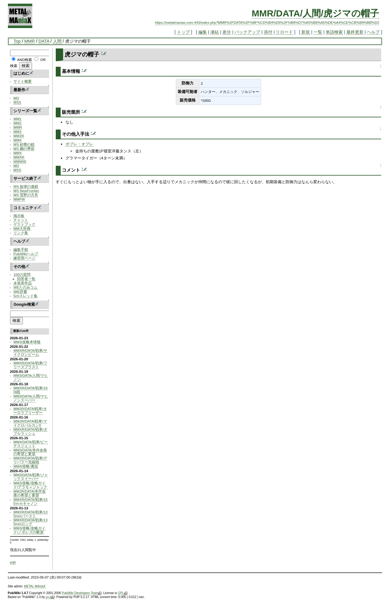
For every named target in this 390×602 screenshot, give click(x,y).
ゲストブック (24, 224)
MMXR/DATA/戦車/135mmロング (30, 522)
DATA (43, 41)
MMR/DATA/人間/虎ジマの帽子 (315, 13)
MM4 (17, 140)
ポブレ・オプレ (79, 144)
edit (13, 562)
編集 (202, 32)
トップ (183, 32)
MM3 (17, 132)
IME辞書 (20, 292)
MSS (17, 102)
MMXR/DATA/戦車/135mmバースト (30, 514)
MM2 (17, 123)
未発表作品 (22, 283)
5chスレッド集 (25, 296)
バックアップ (247, 32)
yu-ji (50, 597)
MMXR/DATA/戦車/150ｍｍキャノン (30, 501)
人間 (57, 41)
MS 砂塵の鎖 (23, 144)
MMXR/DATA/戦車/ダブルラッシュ (30, 431)
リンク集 (20, 233)
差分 (226, 32)
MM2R (18, 136)
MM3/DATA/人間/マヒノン (30, 377)
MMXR (18, 157)
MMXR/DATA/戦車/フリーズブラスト (30, 365)
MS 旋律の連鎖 (25, 186)
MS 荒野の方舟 (25, 195)
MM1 (17, 119)
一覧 (318, 32)
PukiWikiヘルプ (25, 254)
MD (16, 98)
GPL (122, 593)
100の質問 (21, 274)
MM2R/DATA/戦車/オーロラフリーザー (30, 411)
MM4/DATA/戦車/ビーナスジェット (30, 444)
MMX (17, 153)
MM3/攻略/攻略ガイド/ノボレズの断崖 (29, 530)
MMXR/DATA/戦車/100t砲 (30, 390)
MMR (29, 41)
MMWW (19, 161)
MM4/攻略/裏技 (25, 466)
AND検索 (24, 60)
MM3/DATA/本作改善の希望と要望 (30, 452)
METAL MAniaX (35, 586)
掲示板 (18, 216)
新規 (305, 32)
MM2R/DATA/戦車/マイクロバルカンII (30, 423)
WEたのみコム (25, 287)
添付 (268, 32)
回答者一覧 (26, 279)
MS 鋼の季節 (23, 149)
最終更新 (354, 32)
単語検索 (334, 32)
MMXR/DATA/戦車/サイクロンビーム (30, 352)
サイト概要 (22, 81)
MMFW (19, 199)
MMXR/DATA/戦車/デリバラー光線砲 (30, 460)
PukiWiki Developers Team (82, 593)
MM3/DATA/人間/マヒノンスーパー (30, 398)
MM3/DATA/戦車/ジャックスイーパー (30, 477)
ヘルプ (373, 32)
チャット (20, 220)
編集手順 (20, 249)
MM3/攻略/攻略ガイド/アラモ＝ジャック (30, 485)
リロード (284, 32)
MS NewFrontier (26, 191)
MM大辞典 (21, 228)
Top (17, 41)
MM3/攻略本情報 (27, 342)
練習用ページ (24, 258)
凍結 (214, 32)
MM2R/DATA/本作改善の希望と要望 (29, 493)
